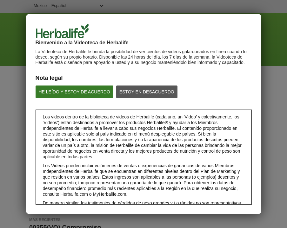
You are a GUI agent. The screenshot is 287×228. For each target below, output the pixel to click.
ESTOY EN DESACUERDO (146, 91)
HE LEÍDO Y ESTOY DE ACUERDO (74, 91)
